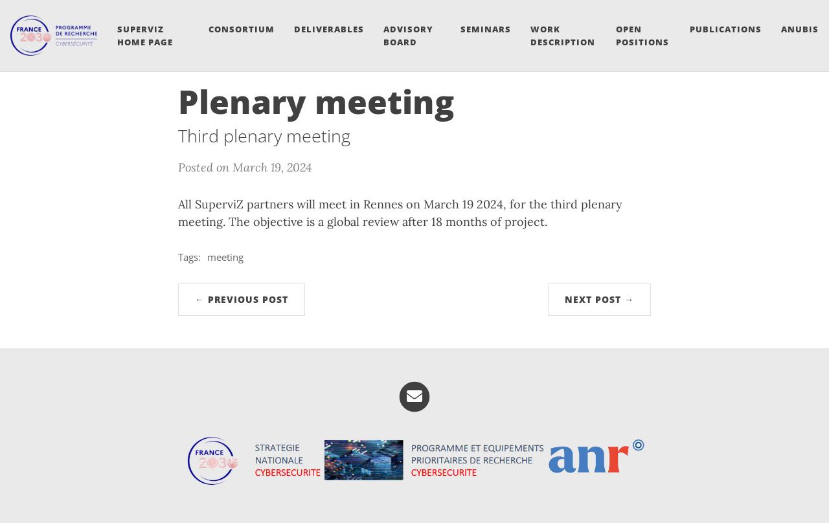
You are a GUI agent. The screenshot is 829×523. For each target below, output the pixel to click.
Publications (726, 29)
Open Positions (642, 35)
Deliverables (329, 29)
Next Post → (599, 299)
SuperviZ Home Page (145, 35)
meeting (225, 256)
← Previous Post (241, 299)
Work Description (562, 35)
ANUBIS (800, 29)
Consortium (242, 29)
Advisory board (408, 35)
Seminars (485, 29)
